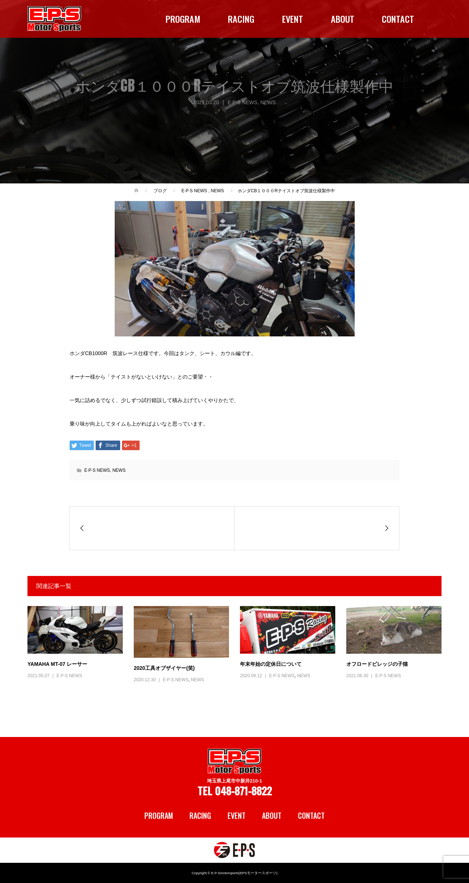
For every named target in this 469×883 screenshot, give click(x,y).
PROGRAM (183, 18)
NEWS (268, 102)
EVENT (292, 18)
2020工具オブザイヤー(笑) (164, 668)
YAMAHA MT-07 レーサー (57, 664)
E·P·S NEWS (243, 102)
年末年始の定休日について (271, 664)
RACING (241, 18)
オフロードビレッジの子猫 (377, 664)
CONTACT (398, 18)
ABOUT (342, 18)
